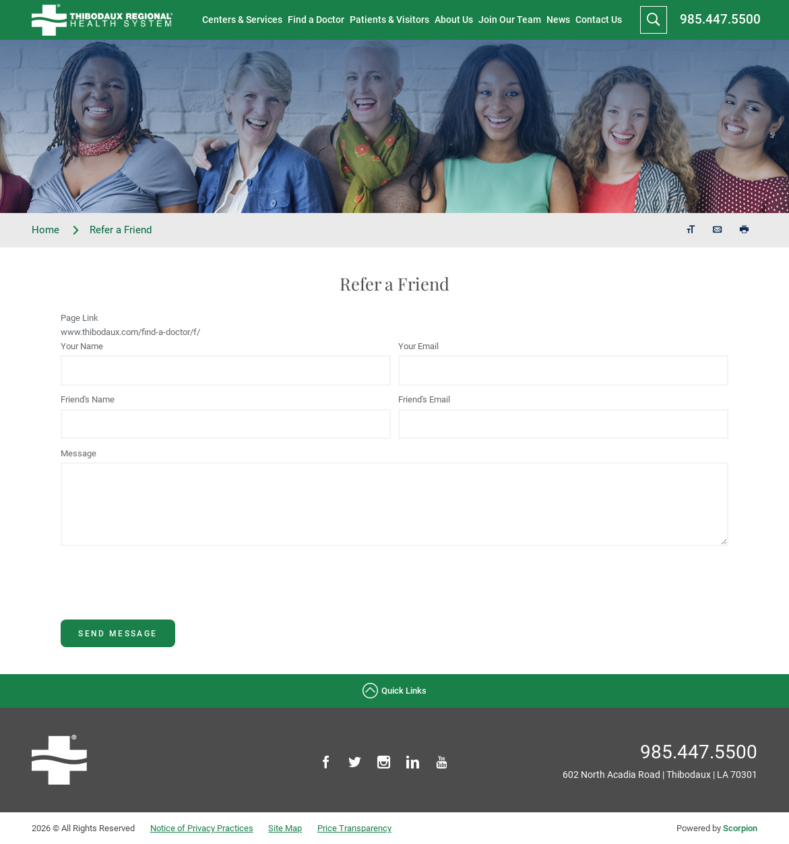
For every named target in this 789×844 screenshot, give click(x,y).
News (558, 19)
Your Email (418, 346)
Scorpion (740, 828)
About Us (454, 19)
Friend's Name (88, 399)
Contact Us (598, 19)
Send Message (117, 633)
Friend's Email (424, 399)
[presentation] (163, 593)
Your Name (82, 346)
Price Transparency (354, 828)
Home (56, 230)
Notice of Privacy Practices (201, 828)
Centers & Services (242, 19)
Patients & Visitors (389, 19)
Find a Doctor (316, 19)
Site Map (285, 828)
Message (78, 453)
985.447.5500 (720, 19)
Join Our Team (509, 19)
